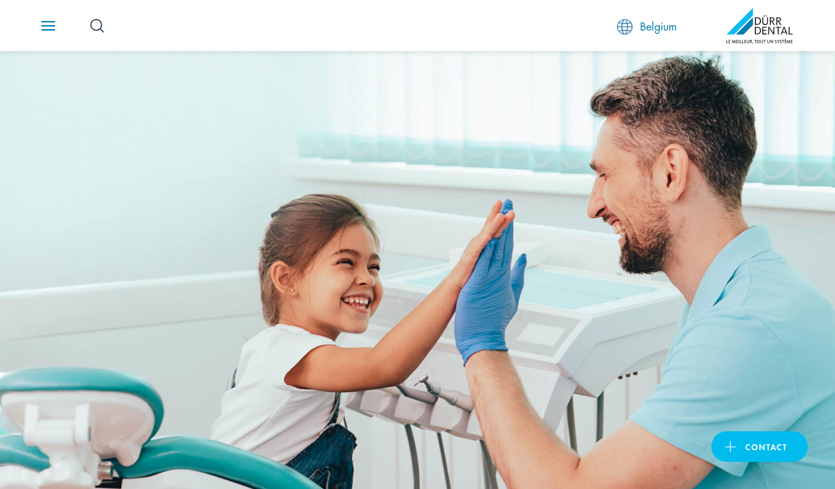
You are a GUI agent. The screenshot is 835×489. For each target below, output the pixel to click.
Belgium (647, 26)
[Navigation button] (48, 25)
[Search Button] (97, 25)
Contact (766, 446)
